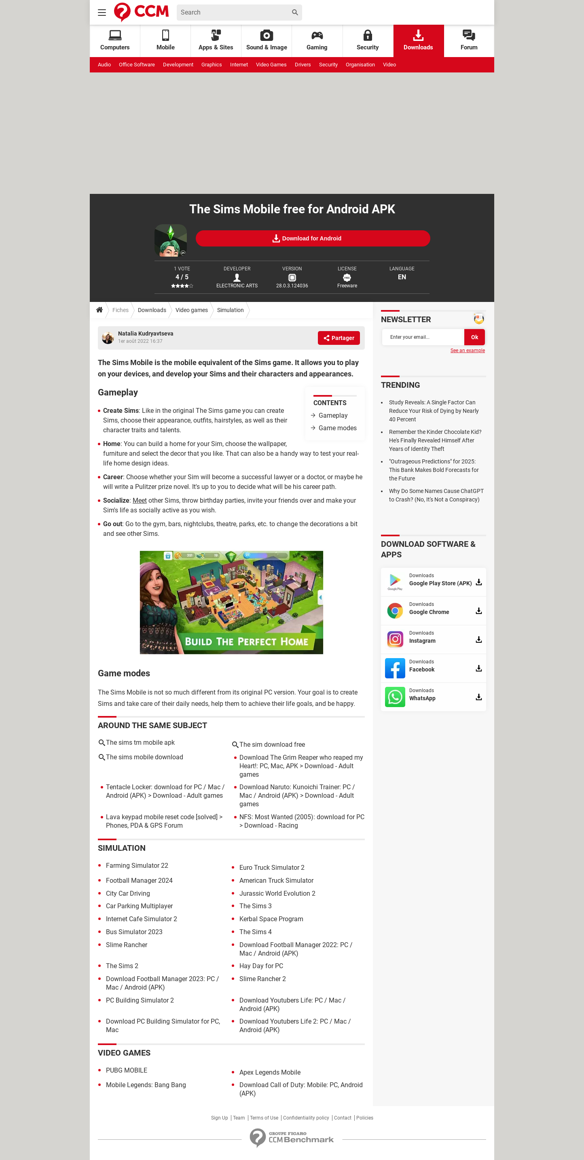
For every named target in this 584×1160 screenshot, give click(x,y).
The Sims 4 (255, 932)
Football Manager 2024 (139, 880)
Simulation (230, 310)
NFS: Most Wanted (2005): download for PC (301, 817)
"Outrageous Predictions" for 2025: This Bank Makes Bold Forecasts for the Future (434, 470)
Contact (342, 1118)
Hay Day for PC (261, 966)
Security (368, 40)
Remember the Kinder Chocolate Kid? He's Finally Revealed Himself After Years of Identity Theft (435, 440)
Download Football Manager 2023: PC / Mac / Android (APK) (162, 983)
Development (178, 65)
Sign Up (219, 1118)
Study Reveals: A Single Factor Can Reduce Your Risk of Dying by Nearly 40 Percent (434, 411)
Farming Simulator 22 (137, 865)
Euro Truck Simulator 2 (272, 867)
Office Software (137, 65)
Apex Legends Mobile (269, 1072)
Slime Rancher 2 (262, 979)
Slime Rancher (126, 945)
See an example (468, 350)
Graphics (211, 65)
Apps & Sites (216, 40)
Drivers (303, 65)
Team (239, 1118)
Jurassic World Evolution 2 (277, 893)
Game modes (338, 428)
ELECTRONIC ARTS (237, 286)
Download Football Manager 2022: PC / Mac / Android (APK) (296, 949)
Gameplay (333, 415)
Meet (140, 500)
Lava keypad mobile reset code (150, 817)
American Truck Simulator (276, 880)
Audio (104, 65)
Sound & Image (266, 40)
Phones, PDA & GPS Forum (144, 825)
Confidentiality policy (306, 1118)
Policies (364, 1118)
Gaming (317, 40)
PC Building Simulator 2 (140, 1000)
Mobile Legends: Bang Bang (146, 1085)
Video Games (271, 65)
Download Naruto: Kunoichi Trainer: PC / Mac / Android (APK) (297, 791)
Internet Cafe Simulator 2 (141, 919)
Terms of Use (264, 1118)
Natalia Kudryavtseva (146, 333)
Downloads (418, 40)
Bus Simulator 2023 (134, 932)
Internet (239, 65)
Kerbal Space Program (271, 919)
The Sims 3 (255, 906)
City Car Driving (128, 893)
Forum (469, 40)
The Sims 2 (122, 966)
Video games (192, 310)
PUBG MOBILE (126, 1070)
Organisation (360, 65)
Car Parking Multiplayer (139, 906)
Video (389, 65)
